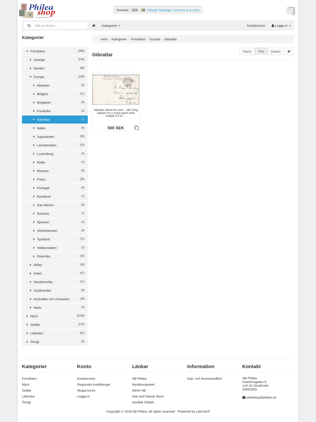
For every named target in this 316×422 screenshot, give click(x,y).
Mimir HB (139, 390)
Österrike (58, 256)
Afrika (56, 265)
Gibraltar (58, 119)
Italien (58, 128)
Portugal (58, 188)
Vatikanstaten (58, 248)
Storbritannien (58, 230)
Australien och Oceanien (56, 299)
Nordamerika (56, 282)
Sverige (56, 60)
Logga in (281, 25)
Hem (104, 39)
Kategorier (111, 25)
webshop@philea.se (261, 397)
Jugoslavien (58, 136)
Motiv (56, 307)
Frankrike (58, 111)
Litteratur (54, 333)
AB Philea (139, 378)
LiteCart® (203, 411)
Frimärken (54, 51)
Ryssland (58, 196)
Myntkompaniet (143, 384)
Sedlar (54, 324)
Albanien (58, 85)
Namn (247, 51)
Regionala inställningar (93, 384)
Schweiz (58, 213)
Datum (276, 51)
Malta (58, 162)
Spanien (58, 222)
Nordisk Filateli (143, 402)
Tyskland (58, 239)
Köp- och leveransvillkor (204, 378)
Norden (56, 68)
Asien (56, 273)
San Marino (58, 205)
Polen (58, 179)
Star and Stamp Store (148, 396)
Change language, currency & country (173, 10)
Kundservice (256, 25)
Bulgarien (58, 102)
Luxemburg (58, 154)
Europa (56, 77)
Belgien (58, 94)
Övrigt (54, 342)
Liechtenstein (58, 145)
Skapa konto (86, 390)
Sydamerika (56, 290)
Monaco (58, 171)
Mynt (54, 316)
